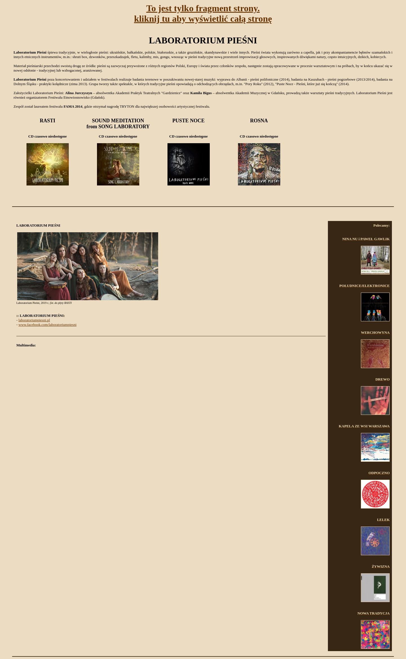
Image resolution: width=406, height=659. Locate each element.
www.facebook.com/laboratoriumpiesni (48, 324)
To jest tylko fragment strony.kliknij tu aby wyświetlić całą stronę (203, 13)
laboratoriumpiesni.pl (34, 320)
